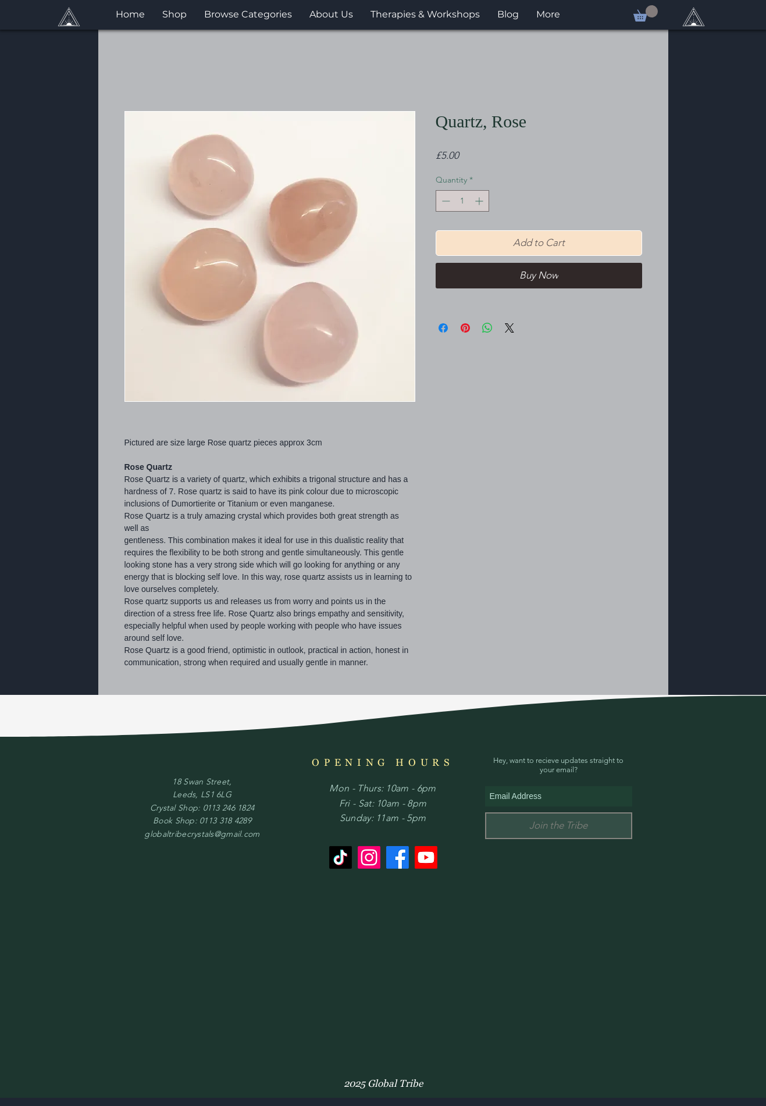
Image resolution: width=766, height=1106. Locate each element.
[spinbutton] (462, 201)
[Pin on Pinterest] (465, 328)
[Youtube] (426, 857)
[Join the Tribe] (558, 825)
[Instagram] (369, 857)
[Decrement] (444, 201)
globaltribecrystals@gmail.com (201, 834)
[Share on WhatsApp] (487, 328)
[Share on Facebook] (443, 328)
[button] (645, 13)
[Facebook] (397, 857)
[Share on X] (509, 328)
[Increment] (480, 201)
